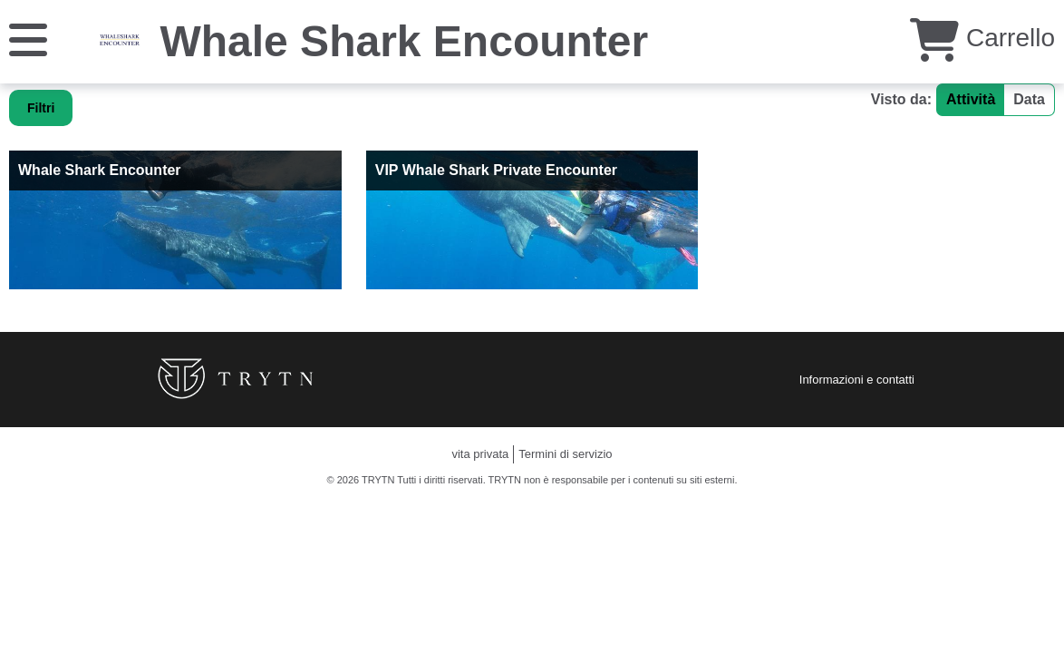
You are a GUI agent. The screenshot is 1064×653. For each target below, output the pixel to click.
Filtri (40, 108)
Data (1029, 99)
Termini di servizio (565, 454)
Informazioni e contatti (856, 379)
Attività (970, 99)
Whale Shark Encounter (404, 41)
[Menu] (28, 38)
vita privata (479, 454)
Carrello (982, 38)
